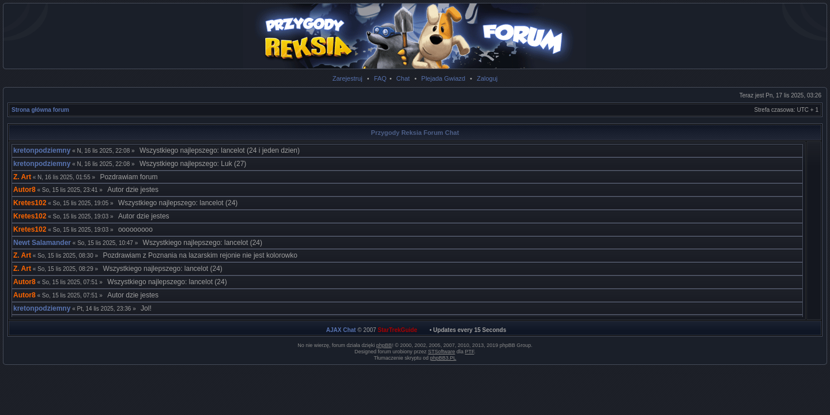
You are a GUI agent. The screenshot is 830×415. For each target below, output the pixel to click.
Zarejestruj (348, 78)
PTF (469, 351)
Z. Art (22, 177)
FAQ (380, 78)
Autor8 (24, 190)
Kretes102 (29, 203)
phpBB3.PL (443, 358)
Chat (403, 78)
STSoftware (441, 351)
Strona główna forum (40, 110)
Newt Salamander (42, 243)
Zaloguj (487, 78)
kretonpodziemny (41, 150)
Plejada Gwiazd (443, 78)
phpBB (384, 345)
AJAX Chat (341, 330)
